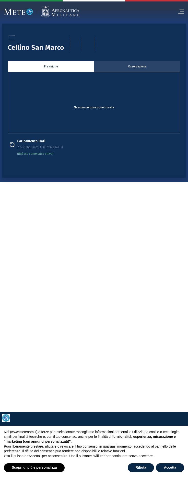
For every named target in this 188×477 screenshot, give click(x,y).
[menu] (179, 12)
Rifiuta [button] (141, 467)
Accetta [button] (170, 467)
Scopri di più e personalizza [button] (34, 467)
